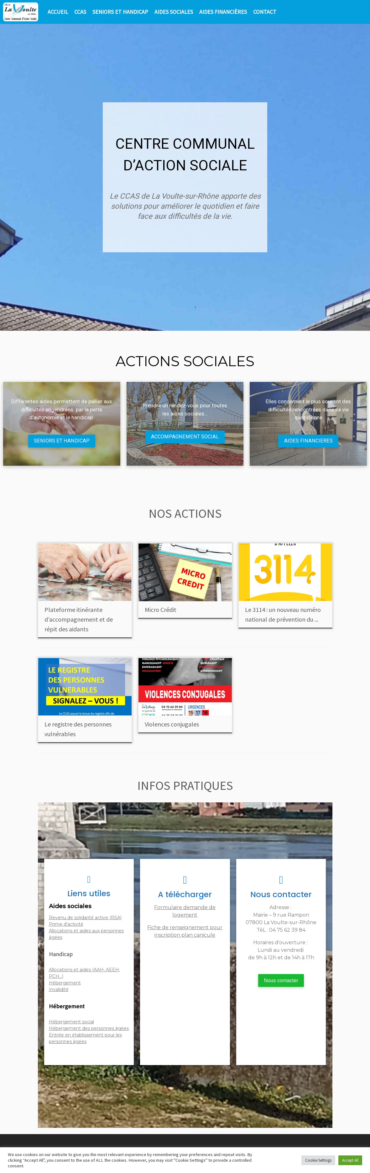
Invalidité (59, 990)
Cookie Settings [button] (318, 1160)
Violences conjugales (172, 725)
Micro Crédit (160, 610)
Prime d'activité (66, 925)
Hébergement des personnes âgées (89, 1029)
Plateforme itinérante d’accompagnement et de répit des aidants (78, 620)
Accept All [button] (350, 1160)
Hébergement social (71, 1023)
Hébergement (65, 983)
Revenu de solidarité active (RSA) (85, 918)
